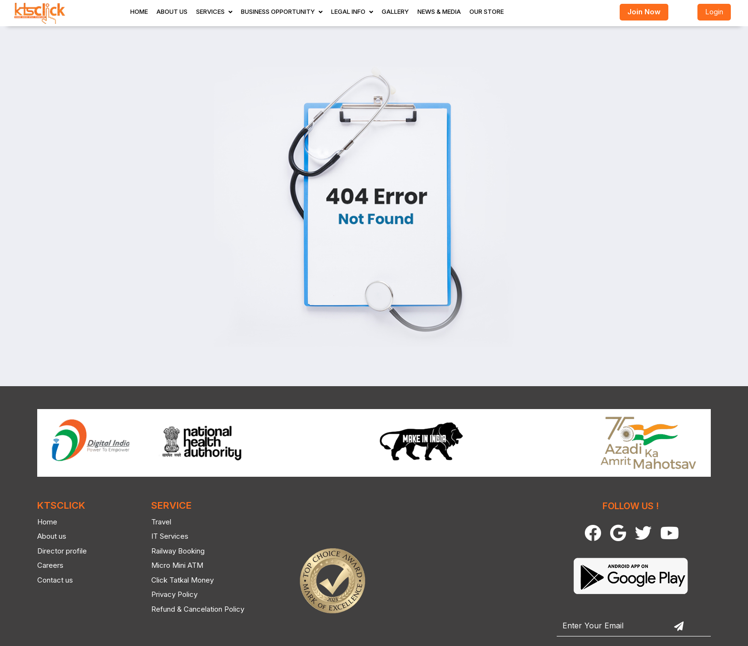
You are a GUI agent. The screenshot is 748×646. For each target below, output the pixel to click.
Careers (44, 565)
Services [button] (210, 11)
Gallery (395, 11)
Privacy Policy (168, 594)
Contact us (49, 579)
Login (714, 11)
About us (45, 536)
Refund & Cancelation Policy (192, 609)
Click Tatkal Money (176, 579)
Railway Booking (172, 550)
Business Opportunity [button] (278, 11)
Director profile (56, 550)
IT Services (164, 536)
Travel (155, 521)
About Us (171, 11)
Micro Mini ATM (171, 565)
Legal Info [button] (348, 11)
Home (139, 11)
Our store (486, 11)
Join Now (644, 11)
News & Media (439, 11)
